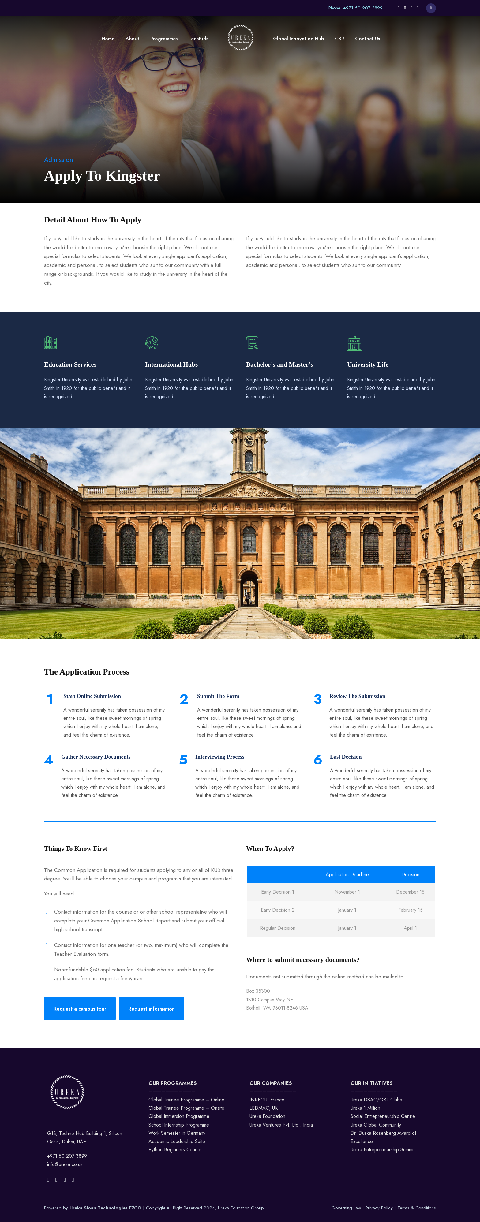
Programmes (164, 38)
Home (108, 38)
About (132, 38)
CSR (339, 38)
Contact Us (367, 38)
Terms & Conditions (416, 1208)
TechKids (198, 38)
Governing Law (347, 1208)
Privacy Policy (380, 1208)
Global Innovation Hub (298, 38)
